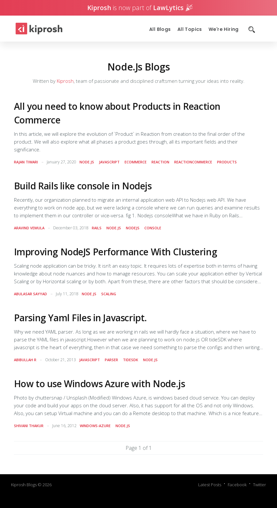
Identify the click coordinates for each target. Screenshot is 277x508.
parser (111, 359)
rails (97, 227)
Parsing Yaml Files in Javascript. (80, 317)
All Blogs (160, 29)
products (227, 161)
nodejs (132, 227)
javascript (109, 161)
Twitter (259, 485)
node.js (86, 161)
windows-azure (95, 425)
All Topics (189, 29)
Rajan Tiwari (26, 161)
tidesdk (130, 359)
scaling (108, 293)
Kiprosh (65, 81)
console (152, 227)
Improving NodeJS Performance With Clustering (115, 252)
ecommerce (136, 161)
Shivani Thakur (28, 425)
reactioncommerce (193, 161)
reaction (160, 161)
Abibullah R (25, 359)
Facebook (237, 485)
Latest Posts (209, 485)
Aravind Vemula (29, 227)
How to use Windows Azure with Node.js (99, 383)
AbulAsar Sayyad (30, 293)
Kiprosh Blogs (24, 485)
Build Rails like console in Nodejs (83, 186)
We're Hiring (224, 29)
